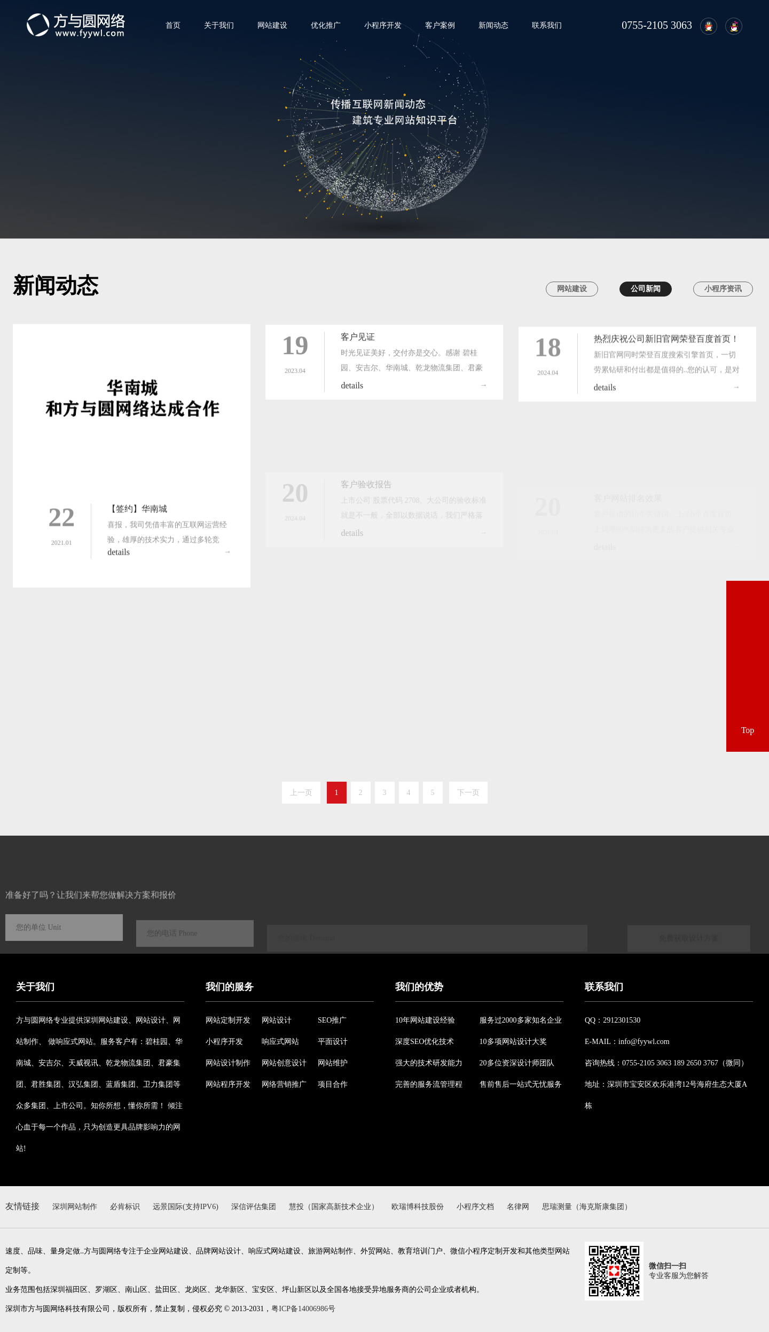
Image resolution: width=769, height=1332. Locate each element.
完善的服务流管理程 (428, 1084)
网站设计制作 (228, 1063)
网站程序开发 (228, 1084)
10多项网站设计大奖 (513, 1042)
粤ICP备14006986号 (303, 1309)
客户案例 (440, 25)
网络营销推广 (284, 1084)
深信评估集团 (253, 1207)
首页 (173, 25)
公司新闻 (646, 289)
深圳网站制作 (74, 1207)
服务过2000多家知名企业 (521, 1020)
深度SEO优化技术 (424, 1042)
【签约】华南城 (137, 517)
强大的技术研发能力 (428, 1063)
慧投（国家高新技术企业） (334, 1207)
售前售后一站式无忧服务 (521, 1084)
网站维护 (333, 1063)
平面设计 (333, 1042)
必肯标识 (125, 1207)
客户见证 (358, 341)
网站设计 (277, 1020)
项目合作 (333, 1084)
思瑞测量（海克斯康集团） (587, 1207)
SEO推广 (332, 1020)
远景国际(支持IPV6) (185, 1207)
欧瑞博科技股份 (417, 1207)
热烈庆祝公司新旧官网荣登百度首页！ (666, 346)
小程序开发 (383, 25)
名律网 (518, 1207)
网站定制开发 (228, 1020)
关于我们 (219, 25)
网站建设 (272, 25)
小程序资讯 (723, 289)
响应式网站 (280, 1042)
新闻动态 (493, 25)
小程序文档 (475, 1207)
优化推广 (326, 25)
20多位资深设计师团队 (517, 1063)
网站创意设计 (284, 1063)
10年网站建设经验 (425, 1020)
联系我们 (547, 25)
